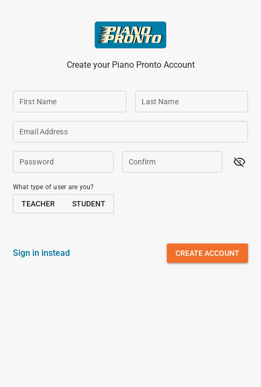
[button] (239, 161)
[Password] (63, 162)
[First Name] (69, 101)
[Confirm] (172, 162)
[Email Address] (130, 131)
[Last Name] (192, 101)
